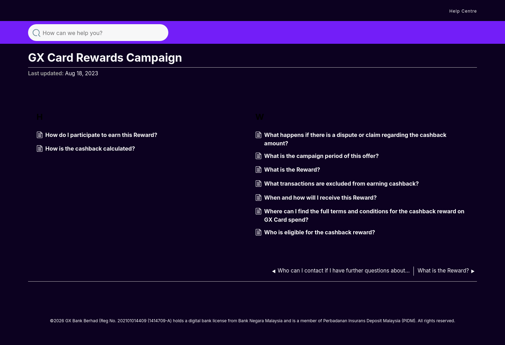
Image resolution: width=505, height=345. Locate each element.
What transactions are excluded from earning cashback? (337, 184)
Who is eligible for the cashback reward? (315, 233)
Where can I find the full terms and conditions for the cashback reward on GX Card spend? (359, 215)
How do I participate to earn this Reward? (96, 135)
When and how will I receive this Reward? (316, 198)
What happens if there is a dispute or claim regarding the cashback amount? (350, 139)
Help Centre (463, 11)
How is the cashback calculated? (85, 149)
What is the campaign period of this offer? (317, 156)
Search (36, 32)
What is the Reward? (287, 170)
